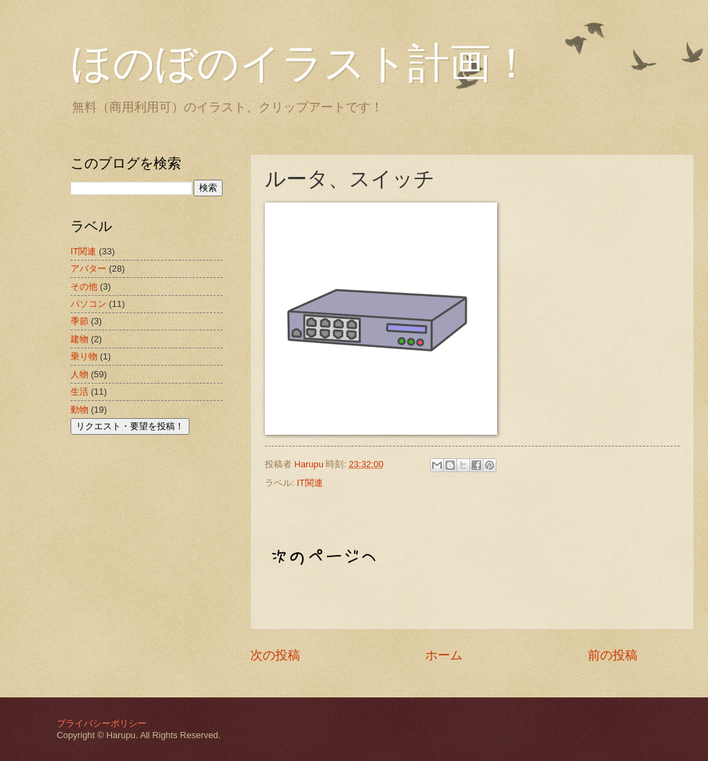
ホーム (444, 655)
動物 (79, 409)
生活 (79, 391)
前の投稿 (612, 655)
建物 (79, 339)
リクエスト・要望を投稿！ (130, 426)
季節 (79, 321)
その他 (84, 286)
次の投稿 (275, 655)
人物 (79, 374)
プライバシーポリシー (102, 723)
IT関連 (309, 483)
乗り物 (84, 356)
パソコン (88, 304)
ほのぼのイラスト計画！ (301, 63)
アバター (88, 268)
